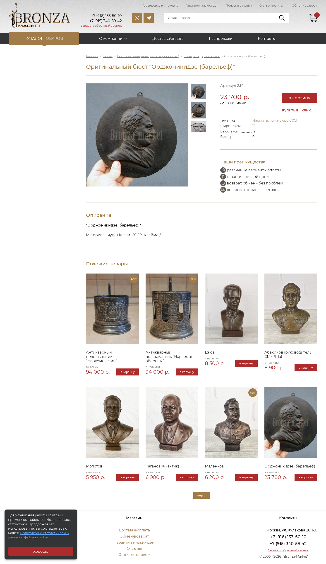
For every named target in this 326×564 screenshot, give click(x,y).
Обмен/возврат (134, 536)
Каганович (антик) (162, 466)
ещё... (201, 495)
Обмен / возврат (304, 5)
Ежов (210, 352)
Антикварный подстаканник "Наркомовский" (101, 356)
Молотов (94, 466)
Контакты (267, 38)
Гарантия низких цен (202, 5)
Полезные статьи (239, 5)
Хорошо (40, 551)
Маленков (214, 466)
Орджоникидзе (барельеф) (289, 466)
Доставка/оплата (168, 38)
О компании (110, 38)
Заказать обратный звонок (101, 25)
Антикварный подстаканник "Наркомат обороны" (169, 356)
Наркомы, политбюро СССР (275, 120)
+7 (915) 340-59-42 (288, 543)
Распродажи (221, 38)
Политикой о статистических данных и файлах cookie (38, 535)
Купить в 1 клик (296, 110)
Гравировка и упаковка (160, 5)
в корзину (299, 97)
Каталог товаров (44, 38)
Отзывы (134, 548)
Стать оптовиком (272, 5)
